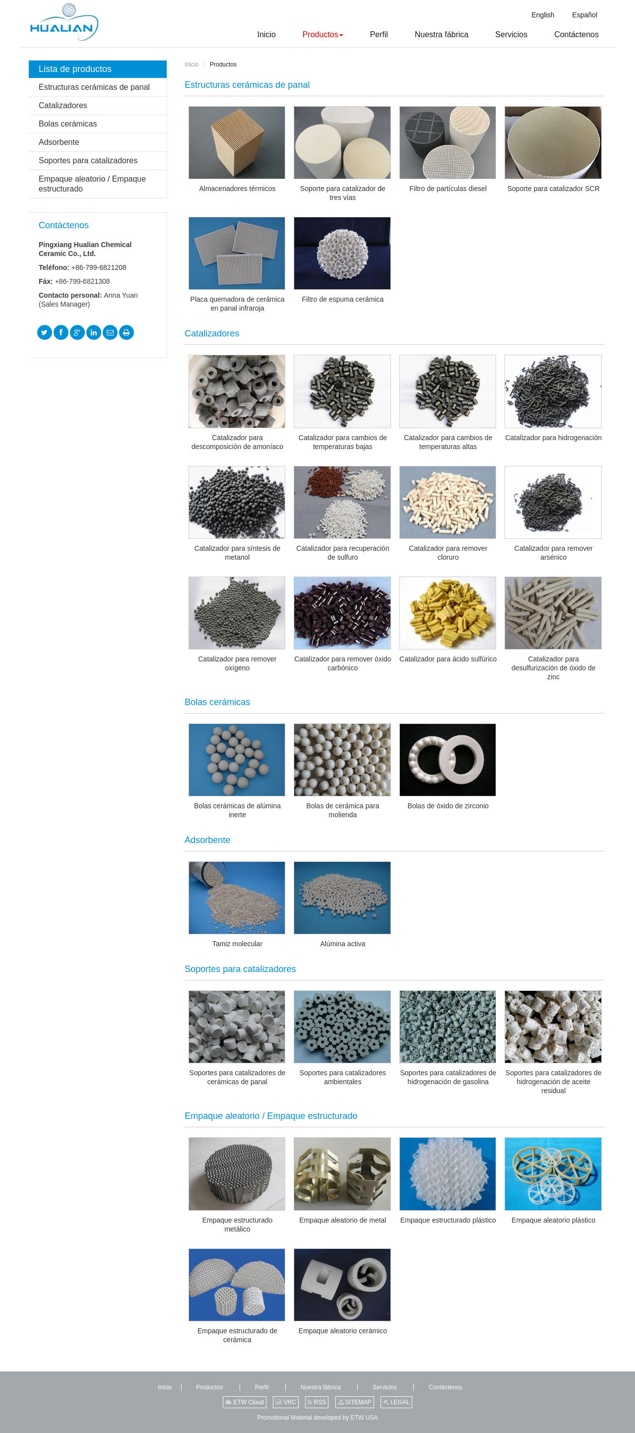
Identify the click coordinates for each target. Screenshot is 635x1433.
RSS (317, 1402)
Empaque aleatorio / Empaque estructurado (92, 184)
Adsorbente (59, 142)
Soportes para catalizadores (88, 160)
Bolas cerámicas (68, 124)
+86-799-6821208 (99, 267)
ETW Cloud (244, 1402)
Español (584, 15)
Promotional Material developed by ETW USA (317, 1417)
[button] (310, 35)
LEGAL (396, 1402)
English (542, 15)
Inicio (191, 64)
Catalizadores (63, 105)
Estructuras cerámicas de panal (247, 85)
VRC (285, 1402)
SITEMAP (355, 1402)
